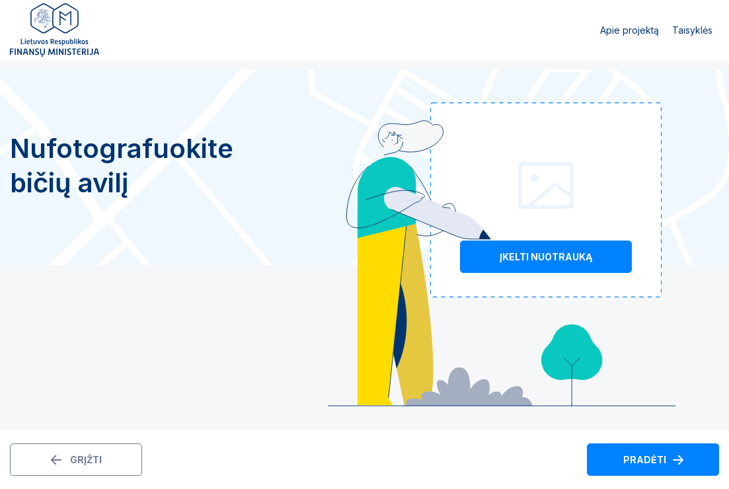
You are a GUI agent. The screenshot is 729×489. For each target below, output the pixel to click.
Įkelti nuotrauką (546, 256)
